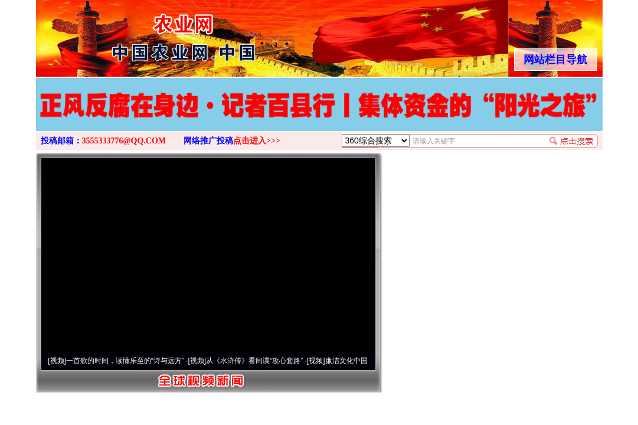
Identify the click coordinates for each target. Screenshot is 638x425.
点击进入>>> (256, 140)
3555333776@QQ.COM (124, 140)
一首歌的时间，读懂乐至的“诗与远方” (125, 361)
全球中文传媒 (133, 34)
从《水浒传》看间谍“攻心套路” (254, 361)
